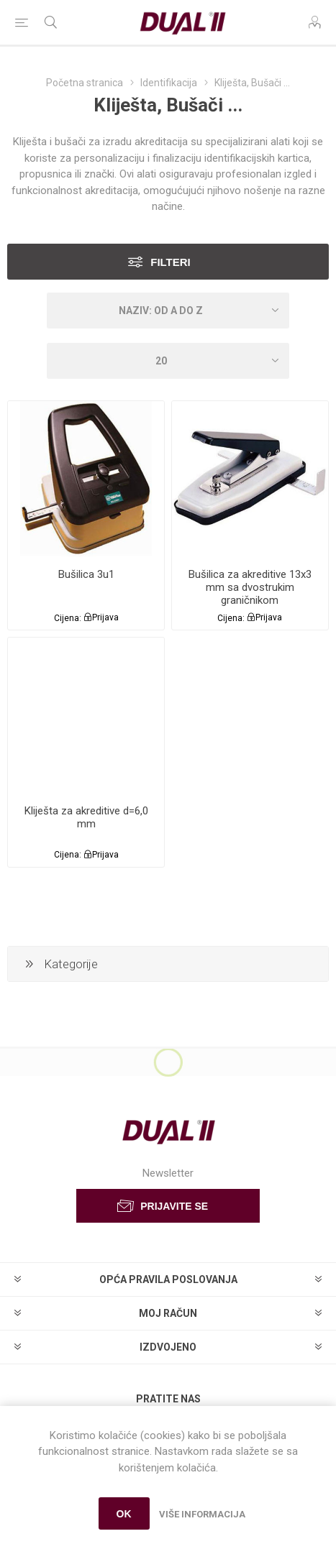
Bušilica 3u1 (86, 574)
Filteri (170, 262)
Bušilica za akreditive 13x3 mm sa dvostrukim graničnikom (250, 587)
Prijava (105, 617)
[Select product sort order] (168, 310)
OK (124, 1514)
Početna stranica (84, 82)
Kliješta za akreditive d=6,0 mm (86, 817)
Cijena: (67, 617)
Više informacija (202, 1514)
